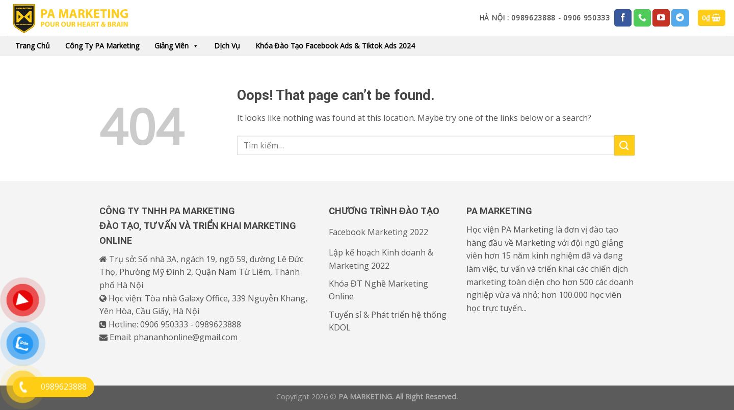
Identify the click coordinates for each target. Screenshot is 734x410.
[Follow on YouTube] (661, 18)
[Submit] (624, 145)
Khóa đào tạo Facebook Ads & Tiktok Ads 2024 (335, 45)
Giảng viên (176, 46)
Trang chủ (32, 45)
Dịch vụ (227, 45)
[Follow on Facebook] (623, 18)
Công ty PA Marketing (102, 45)
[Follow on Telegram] (680, 18)
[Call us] (642, 18)
